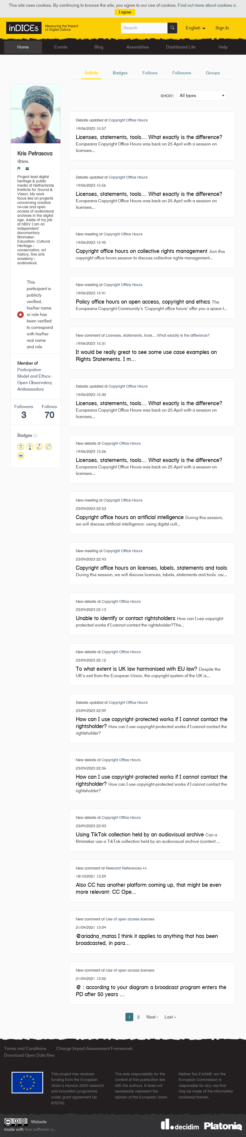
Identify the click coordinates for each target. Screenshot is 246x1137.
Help (223, 47)
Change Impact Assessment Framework (94, 1048)
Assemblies (138, 47)
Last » (170, 1017)
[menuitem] (196, 28)
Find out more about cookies (207, 5)
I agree (125, 12)
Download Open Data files (29, 1055)
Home (23, 47)
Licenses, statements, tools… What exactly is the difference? (158, 335)
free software (39, 1129)
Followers (181, 72)
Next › (152, 1017)
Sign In (222, 27)
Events (60, 47)
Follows (150, 72)
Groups (213, 72)
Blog (98, 47)
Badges (120, 72)
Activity (91, 72)
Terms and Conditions (25, 1048)
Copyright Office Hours (128, 120)
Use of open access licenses (130, 919)
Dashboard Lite (181, 47)
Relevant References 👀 (127, 868)
